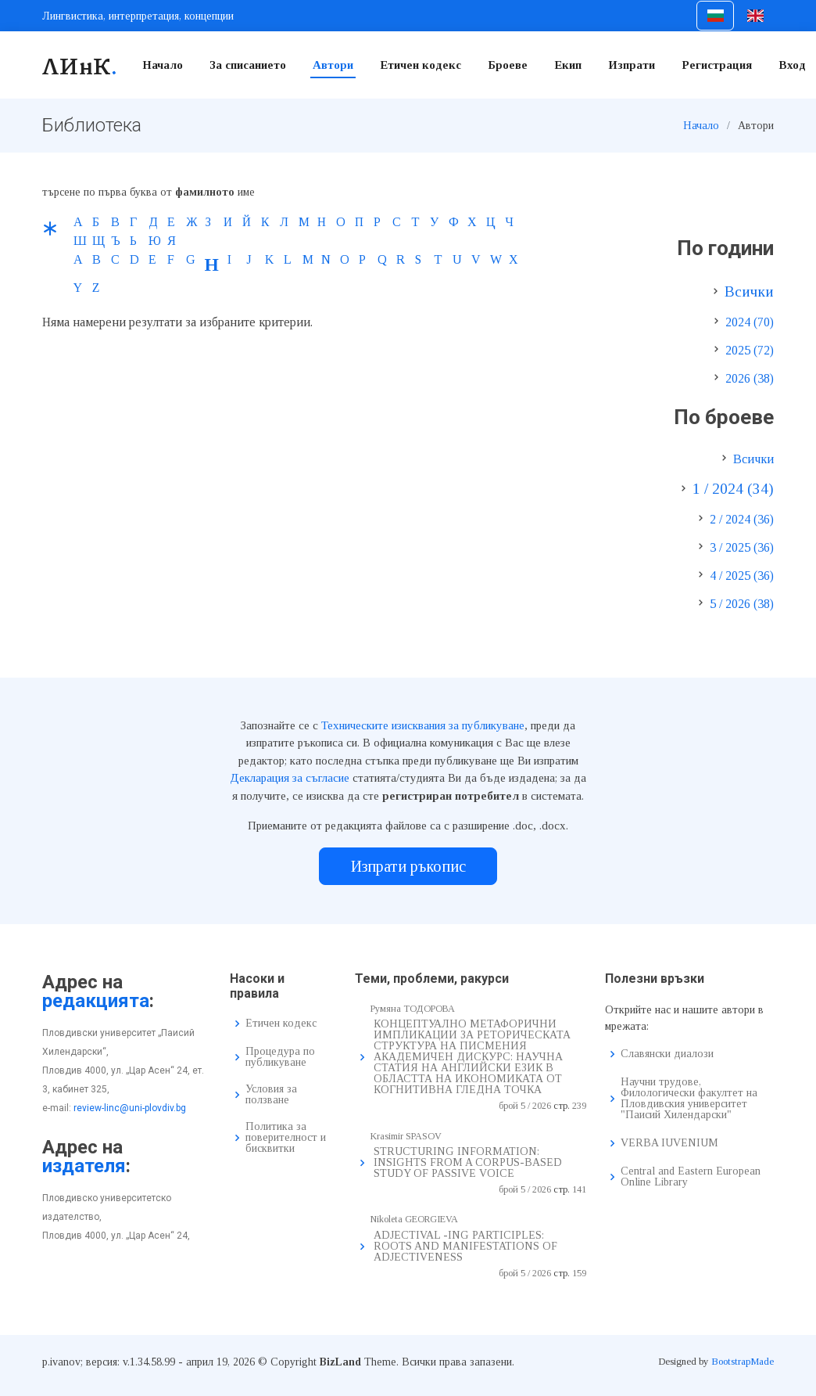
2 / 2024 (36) (742, 519)
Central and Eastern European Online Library (691, 1177)
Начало (162, 65)
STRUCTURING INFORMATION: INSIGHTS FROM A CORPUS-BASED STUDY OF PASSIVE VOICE (468, 1162)
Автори (333, 65)
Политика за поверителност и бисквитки (285, 1137)
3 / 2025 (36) (742, 547)
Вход (792, 65)
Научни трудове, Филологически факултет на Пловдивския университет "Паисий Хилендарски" (689, 1099)
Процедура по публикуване (280, 1057)
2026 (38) (749, 378)
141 (579, 1189)
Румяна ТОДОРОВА (412, 1008)
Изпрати (631, 65)
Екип (568, 65)
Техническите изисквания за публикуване (422, 725)
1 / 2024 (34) (733, 488)
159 (579, 1273)
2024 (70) (749, 322)
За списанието (247, 65)
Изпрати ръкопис (408, 866)
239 (579, 1105)
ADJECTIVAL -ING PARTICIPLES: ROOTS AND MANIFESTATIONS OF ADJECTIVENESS (465, 1246)
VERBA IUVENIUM (669, 1143)
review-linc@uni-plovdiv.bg (129, 1108)
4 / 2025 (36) (742, 575)
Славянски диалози (667, 1054)
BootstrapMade (742, 1361)
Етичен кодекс (420, 65)
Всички (749, 291)
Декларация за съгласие (289, 778)
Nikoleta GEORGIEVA (414, 1219)
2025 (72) (749, 350)
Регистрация (717, 65)
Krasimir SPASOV (406, 1136)
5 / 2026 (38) (742, 603)
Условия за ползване (271, 1095)
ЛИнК (80, 65)
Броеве (508, 65)
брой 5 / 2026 (525, 1105)
